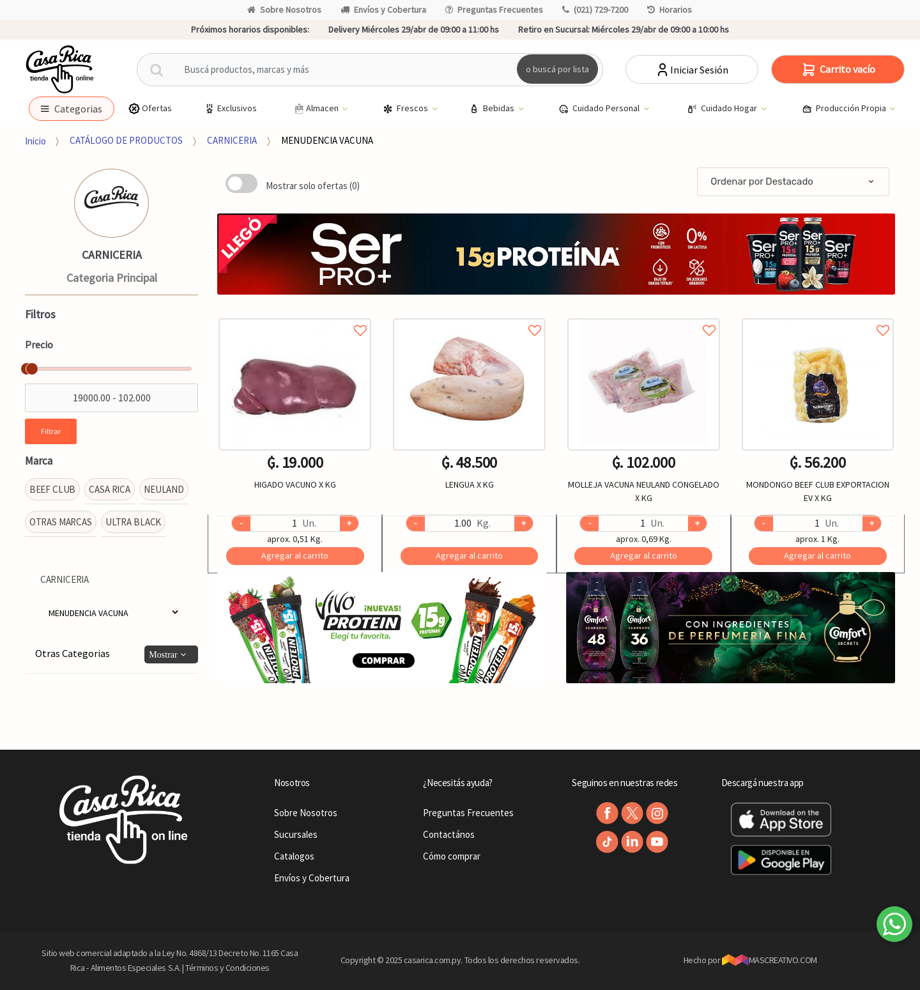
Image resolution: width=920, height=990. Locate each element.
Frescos (406, 108)
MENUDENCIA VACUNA (327, 140)
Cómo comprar (451, 856)
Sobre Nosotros (284, 9)
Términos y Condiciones (227, 967)
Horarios (669, 9)
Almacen (316, 108)
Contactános (449, 834)
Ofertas (150, 108)
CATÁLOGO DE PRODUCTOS (126, 140)
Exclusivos (230, 108)
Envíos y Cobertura (383, 9)
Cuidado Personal (599, 108)
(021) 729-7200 (595, 9)
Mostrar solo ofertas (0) (313, 186)
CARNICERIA (232, 140)
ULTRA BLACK (133, 522)
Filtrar (51, 431)
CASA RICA (109, 489)
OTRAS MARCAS (60, 522)
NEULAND (164, 489)
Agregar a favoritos (295, 316)
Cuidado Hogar (723, 108)
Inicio (35, 140)
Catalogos (294, 856)
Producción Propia (845, 108)
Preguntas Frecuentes (494, 9)
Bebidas (492, 108)
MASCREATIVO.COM (769, 960)
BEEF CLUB (52, 489)
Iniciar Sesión (691, 69)
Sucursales (296, 834)
